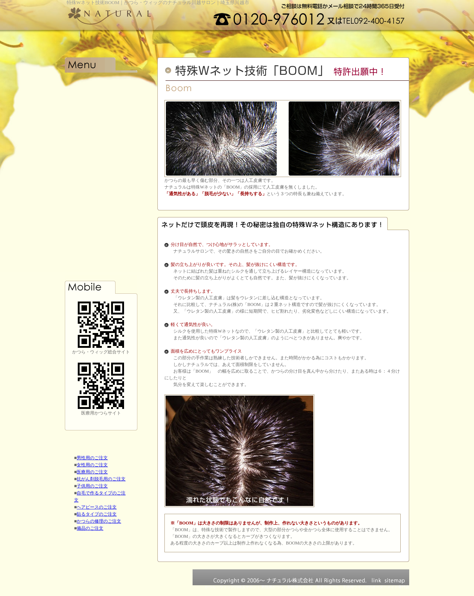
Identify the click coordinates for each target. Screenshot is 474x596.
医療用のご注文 (92, 472)
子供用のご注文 (92, 486)
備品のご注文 (90, 528)
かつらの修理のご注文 (99, 521)
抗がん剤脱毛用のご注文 (101, 479)
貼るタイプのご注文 (97, 514)
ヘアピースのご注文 (97, 507)
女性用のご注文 (92, 464)
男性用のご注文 (92, 457)
